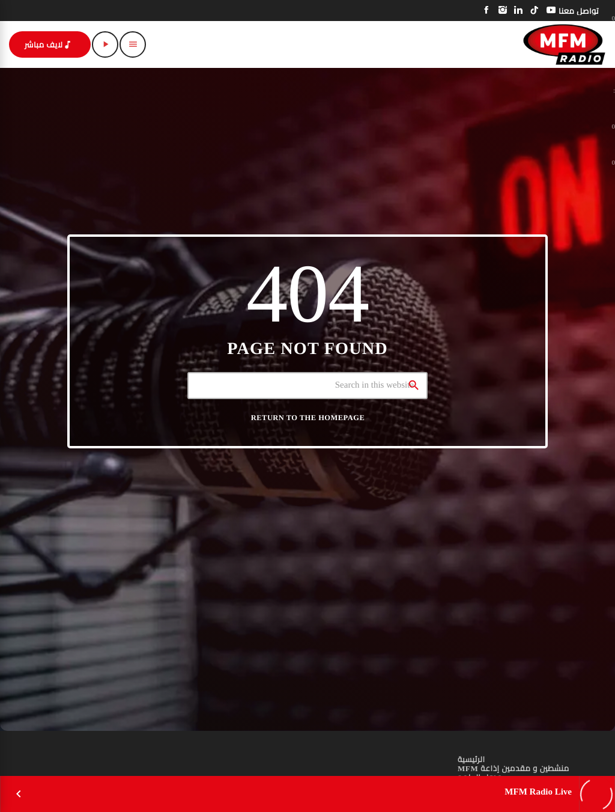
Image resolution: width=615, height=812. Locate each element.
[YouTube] (551, 10)
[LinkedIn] (519, 10)
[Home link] (564, 44)
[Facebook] (487, 10)
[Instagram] (503, 10)
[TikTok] (535, 10)
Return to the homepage (308, 418)
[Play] (105, 44)
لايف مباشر (49, 45)
